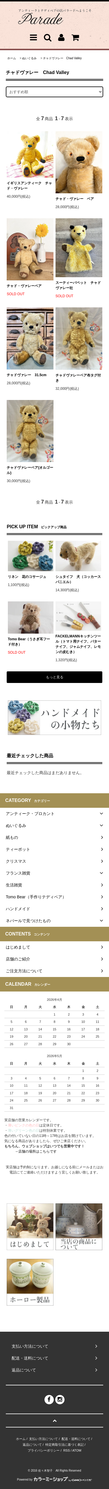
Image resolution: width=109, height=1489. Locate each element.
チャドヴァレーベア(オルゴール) (30, 470)
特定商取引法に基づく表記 (64, 1444)
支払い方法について (43, 1439)
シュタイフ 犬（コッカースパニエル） (78, 579)
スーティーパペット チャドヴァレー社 (78, 285)
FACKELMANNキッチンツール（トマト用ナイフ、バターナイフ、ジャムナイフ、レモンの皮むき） (78, 644)
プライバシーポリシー (44, 1450)
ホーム (11, 58)
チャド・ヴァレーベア (24, 286)
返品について (32, 1444)
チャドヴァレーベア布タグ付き (78, 378)
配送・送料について (76, 1439)
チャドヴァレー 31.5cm (27, 375)
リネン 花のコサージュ (27, 577)
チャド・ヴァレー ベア (75, 199)
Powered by (54, 1479)
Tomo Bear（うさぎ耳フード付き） (29, 641)
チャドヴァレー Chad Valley (62, 58)
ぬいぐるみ (29, 58)
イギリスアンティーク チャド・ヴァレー (29, 185)
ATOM (76, 1450)
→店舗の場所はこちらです (36, 1151)
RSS (66, 1450)
